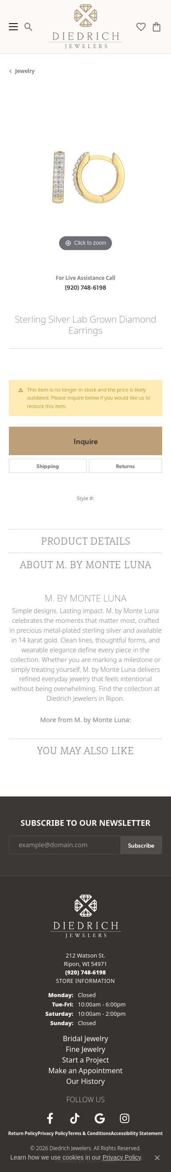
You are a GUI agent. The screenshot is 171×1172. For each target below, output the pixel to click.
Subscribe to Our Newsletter (85, 823)
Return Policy (23, 1133)
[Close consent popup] (157, 1157)
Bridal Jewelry (85, 1038)
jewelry (25, 71)
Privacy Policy (53, 1133)
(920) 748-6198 (85, 287)
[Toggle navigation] (11, 26)
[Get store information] (85, 981)
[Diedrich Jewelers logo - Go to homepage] (85, 27)
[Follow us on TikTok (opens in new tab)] (75, 1119)
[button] (28, 27)
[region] (85, 177)
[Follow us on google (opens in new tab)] (100, 1119)
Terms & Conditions (89, 1133)
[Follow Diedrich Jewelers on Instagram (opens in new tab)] (125, 1119)
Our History (85, 1081)
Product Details (85, 541)
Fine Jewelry (85, 1049)
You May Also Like (85, 750)
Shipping (47, 465)
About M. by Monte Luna (85, 564)
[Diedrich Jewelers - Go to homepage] (85, 915)
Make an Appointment (85, 1070)
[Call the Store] (85, 972)
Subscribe (141, 845)
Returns (125, 465)
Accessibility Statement (137, 1133)
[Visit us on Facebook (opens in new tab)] (50, 1119)
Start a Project (85, 1060)
